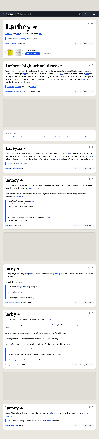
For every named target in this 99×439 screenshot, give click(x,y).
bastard (33, 87)
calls (18, 34)
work (32, 201)
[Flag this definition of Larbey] (92, 23)
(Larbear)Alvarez (58, 137)
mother (48, 319)
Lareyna (7, 169)
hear (15, 38)
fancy (30, 188)
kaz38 (13, 225)
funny (59, 159)
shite (87, 74)
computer (9, 416)
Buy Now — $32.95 (32, 54)
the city (21, 196)
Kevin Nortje (14, 426)
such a (19, 163)
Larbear (24, 137)
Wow (9, 420)
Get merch (88, 44)
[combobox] (49, 14)
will (91, 156)
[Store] (85, 14)
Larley (32, 137)
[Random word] (80, 14)
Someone (8, 34)
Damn (9, 163)
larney (7, 225)
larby (6, 365)
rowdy (31, 273)
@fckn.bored (16, 169)
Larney (15, 137)
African (19, 185)
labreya (47, 137)
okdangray (15, 44)
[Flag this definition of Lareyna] (92, 147)
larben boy (71, 137)
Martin (22, 38)
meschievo (13, 365)
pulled (27, 38)
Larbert (10, 87)
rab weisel (27, 92)
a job (40, 34)
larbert (87, 137)
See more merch (46, 54)
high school (17, 87)
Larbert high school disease (13, 92)
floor (61, 74)
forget (15, 360)
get (24, 74)
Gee (13, 206)
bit (19, 273)
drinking (57, 273)
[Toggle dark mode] (90, 14)
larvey (39, 137)
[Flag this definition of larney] (92, 179)
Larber (80, 137)
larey (6, 303)
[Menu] (94, 14)
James (48, 420)
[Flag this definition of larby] (92, 313)
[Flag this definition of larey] (92, 267)
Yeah (11, 349)
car (48, 217)
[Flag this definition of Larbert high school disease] (92, 64)
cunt (83, 79)
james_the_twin (15, 303)
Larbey (7, 44)
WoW (70, 344)
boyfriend (69, 153)
